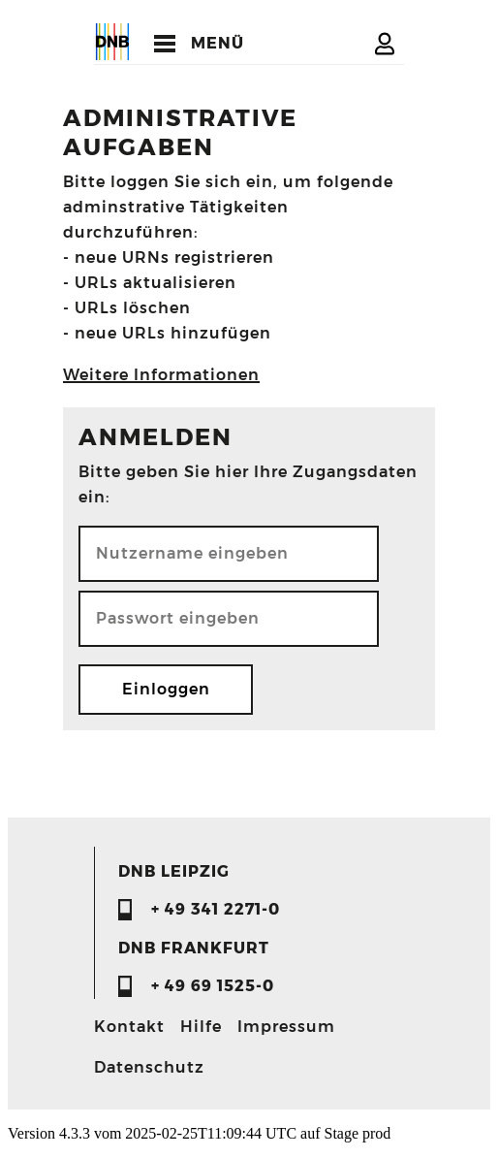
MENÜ (217, 43)
